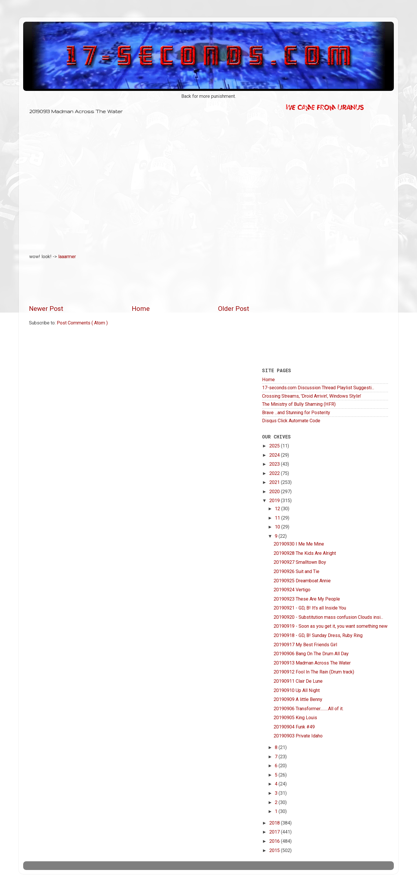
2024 (275, 455)
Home (141, 309)
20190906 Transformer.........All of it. (308, 708)
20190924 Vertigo (292, 589)
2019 (275, 500)
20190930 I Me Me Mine (299, 544)
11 (278, 518)
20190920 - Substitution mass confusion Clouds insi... (328, 617)
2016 (275, 841)
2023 (275, 464)
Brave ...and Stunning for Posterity (296, 412)
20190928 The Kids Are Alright (305, 553)
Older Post (233, 309)
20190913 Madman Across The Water (312, 663)
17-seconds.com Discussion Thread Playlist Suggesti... (318, 387)
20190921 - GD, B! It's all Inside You (310, 608)
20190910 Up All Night (297, 690)
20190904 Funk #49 (294, 727)
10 (278, 527)
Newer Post (46, 309)
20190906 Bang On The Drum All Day (311, 653)
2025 (275, 446)
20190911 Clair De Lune (298, 681)
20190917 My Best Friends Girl (305, 644)
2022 (275, 473)
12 (278, 508)
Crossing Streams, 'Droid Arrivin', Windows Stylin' (311, 396)
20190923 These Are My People (307, 599)
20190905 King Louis (295, 717)
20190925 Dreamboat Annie (302, 580)
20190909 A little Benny (298, 699)
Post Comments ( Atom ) (82, 323)
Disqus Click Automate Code (291, 420)
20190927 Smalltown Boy (300, 562)
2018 (275, 823)
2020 (275, 491)
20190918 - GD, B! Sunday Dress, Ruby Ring (318, 635)
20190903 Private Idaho (298, 736)
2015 (275, 850)
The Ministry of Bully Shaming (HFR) (299, 404)
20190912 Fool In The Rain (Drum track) (314, 672)
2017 (275, 832)
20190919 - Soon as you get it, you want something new (330, 626)
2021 (275, 482)
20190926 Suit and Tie (296, 571)
